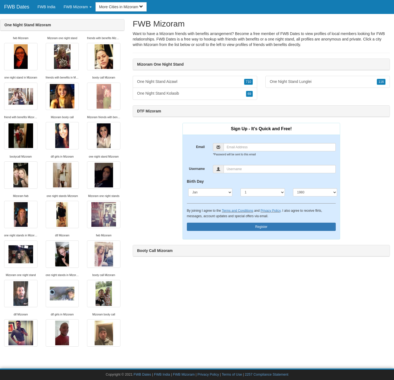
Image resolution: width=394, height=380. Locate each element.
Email (200, 147)
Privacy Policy (270, 211)
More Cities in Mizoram (121, 7)
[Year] (315, 192)
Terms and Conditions (237, 211)
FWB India (46, 7)
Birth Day (195, 181)
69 (249, 94)
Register (261, 227)
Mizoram (151, 44)
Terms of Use (232, 374)
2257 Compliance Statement (266, 374)
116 (381, 82)
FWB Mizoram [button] (77, 7)
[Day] (263, 192)
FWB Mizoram (184, 374)
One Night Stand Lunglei (328, 82)
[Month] (210, 192)
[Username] (280, 169)
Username (197, 169)
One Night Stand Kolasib (195, 94)
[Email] (280, 147)
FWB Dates (16, 7)
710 (248, 82)
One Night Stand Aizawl (195, 82)
